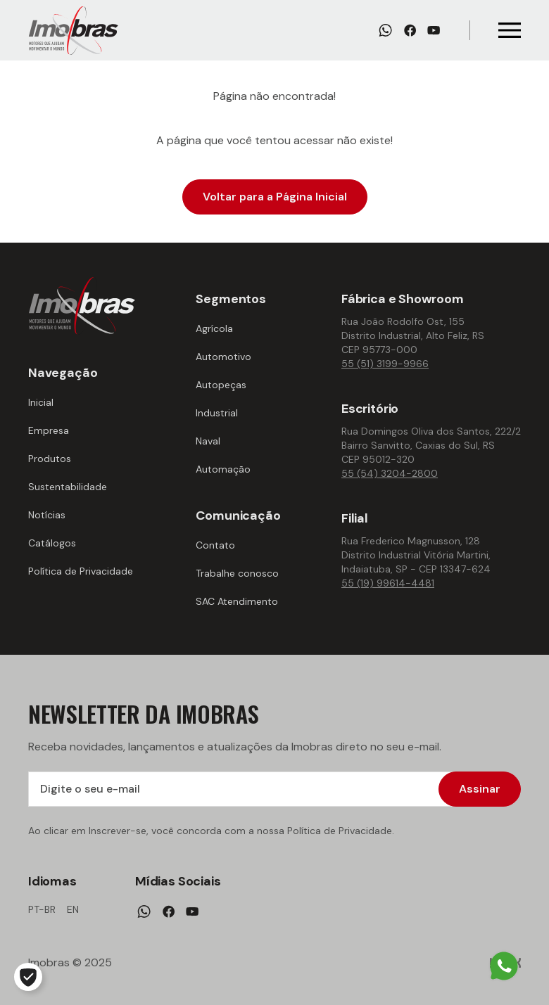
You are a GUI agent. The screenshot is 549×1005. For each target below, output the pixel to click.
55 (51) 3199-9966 (385, 363)
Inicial (40, 402)
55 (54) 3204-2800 (389, 473)
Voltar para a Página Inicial (275, 196)
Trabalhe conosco (237, 573)
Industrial (217, 413)
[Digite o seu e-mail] (274, 789)
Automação (223, 469)
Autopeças (221, 384)
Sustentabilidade (67, 486)
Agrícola (214, 328)
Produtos (49, 458)
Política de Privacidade (80, 571)
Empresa (48, 430)
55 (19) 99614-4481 (387, 583)
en (73, 909)
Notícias (46, 514)
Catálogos (52, 543)
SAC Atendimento (237, 601)
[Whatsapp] (385, 30)
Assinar (479, 788)
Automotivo (223, 356)
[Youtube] (433, 30)
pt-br (42, 909)
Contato (215, 545)
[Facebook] (410, 30)
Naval (208, 441)
